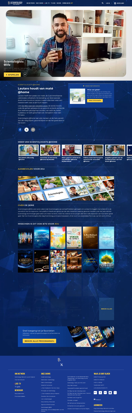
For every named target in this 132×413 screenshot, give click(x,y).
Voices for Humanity (46, 383)
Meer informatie (95, 100)
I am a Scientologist (46, 397)
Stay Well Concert (72, 383)
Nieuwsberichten (19, 392)
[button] (130, 150)
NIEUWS (59, 3)
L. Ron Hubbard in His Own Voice (50, 386)
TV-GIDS (53, 3)
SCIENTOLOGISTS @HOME (29, 85)
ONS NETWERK (31, 3)
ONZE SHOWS (39, 3)
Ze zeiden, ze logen (72, 398)
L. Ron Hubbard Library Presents (50, 392)
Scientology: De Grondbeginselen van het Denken (52, 408)
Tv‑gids (17, 385)
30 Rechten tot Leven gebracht (76, 404)
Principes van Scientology (48, 389)
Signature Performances (48, 403)
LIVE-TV (47, 3)
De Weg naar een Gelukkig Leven (35, 106)
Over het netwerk (20, 378)
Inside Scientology (46, 375)
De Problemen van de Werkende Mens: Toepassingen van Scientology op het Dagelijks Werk (78, 376)
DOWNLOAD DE (67, 3)
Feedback (98, 398)
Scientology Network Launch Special (25, 375)
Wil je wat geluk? (93, 90)
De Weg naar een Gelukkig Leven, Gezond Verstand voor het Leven (79, 392)
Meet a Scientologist (46, 380)
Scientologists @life (46, 405)
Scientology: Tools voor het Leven (76, 381)
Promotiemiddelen (20, 394)
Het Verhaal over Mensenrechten (76, 401)
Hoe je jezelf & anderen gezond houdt (77, 386)
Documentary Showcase (48, 400)
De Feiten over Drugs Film (74, 396)
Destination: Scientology (48, 378)
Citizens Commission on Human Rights (78, 407)
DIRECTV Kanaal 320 (100, 375)
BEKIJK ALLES (106, 309)
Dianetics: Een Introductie (48, 394)
